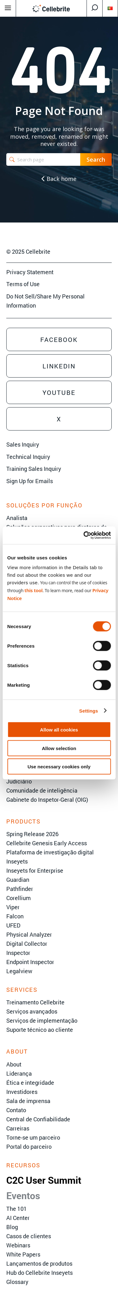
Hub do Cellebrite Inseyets (39, 1272)
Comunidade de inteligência (41, 790)
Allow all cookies (59, 729)
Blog (12, 1227)
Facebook (59, 339)
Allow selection (59, 748)
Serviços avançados (31, 1011)
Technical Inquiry (28, 456)
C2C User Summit (43, 1180)
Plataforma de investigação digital (50, 852)
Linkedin (59, 366)
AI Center (18, 1218)
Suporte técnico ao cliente (39, 1029)
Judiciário (19, 781)
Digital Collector (26, 943)
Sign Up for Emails (29, 481)
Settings (88, 710)
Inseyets (17, 861)
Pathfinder (19, 889)
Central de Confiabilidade (38, 1119)
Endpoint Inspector (30, 962)
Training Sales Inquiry (33, 468)
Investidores (21, 1091)
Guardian (17, 879)
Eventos (23, 1195)
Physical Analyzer (29, 934)
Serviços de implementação (41, 1020)
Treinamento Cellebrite (35, 1002)
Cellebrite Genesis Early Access (46, 843)
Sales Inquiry (22, 444)
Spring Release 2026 (32, 834)
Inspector (18, 952)
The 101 (16, 1208)
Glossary (17, 1282)
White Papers (23, 1254)
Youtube (59, 392)
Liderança (19, 1073)
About (13, 1064)
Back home (59, 178)
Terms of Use (23, 284)
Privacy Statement (29, 272)
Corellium (18, 898)
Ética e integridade (30, 1082)
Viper (13, 907)
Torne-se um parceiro (33, 1137)
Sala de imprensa (28, 1101)
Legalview (19, 971)
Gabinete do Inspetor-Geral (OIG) (47, 799)
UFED (13, 925)
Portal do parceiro (29, 1146)
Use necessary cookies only (58, 766)
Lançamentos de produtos (39, 1263)
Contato (16, 1110)
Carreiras (17, 1128)
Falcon (15, 916)
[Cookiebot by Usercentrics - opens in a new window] (84, 535)
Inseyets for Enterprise (34, 870)
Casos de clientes (28, 1236)
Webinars (18, 1245)
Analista (16, 518)
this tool (33, 590)
